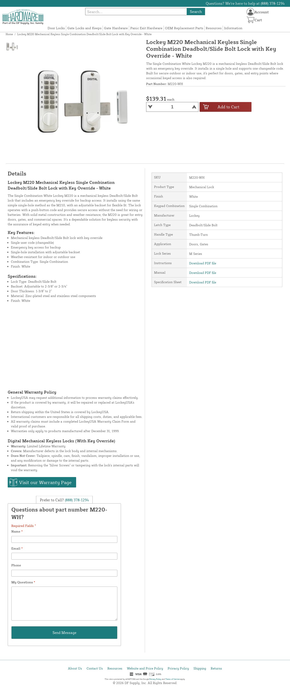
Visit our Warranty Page (45, 482)
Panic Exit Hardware (146, 28)
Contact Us (95, 668)
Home (9, 34)
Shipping (199, 668)
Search (196, 11)
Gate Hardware (116, 28)
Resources (214, 28)
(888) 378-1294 (76, 499)
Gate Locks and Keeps (84, 28)
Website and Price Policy (145, 668)
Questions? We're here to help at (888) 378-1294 (245, 3)
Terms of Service (172, 679)
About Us (75, 668)
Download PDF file (202, 263)
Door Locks (56, 28)
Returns (216, 668)
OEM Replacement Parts (184, 28)
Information (233, 28)
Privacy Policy (178, 668)
